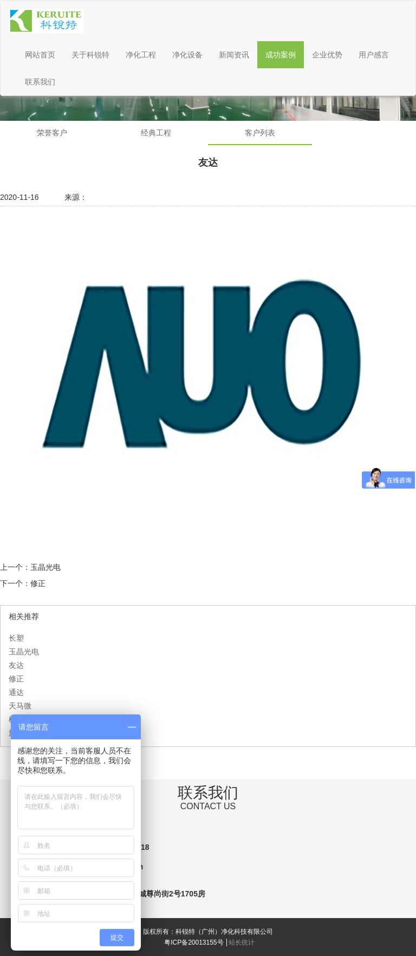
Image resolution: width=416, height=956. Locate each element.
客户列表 (260, 132)
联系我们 (40, 81)
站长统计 (242, 942)
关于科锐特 (90, 54)
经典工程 (156, 132)
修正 (38, 583)
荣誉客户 (52, 132)
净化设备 (187, 54)
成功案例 (280, 54)
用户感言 (374, 54)
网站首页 (40, 54)
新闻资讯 (234, 54)
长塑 (16, 638)
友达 (16, 665)
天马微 (20, 705)
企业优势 (327, 54)
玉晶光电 (45, 567)
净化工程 (141, 54)
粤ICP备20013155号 (193, 942)
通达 (16, 692)
